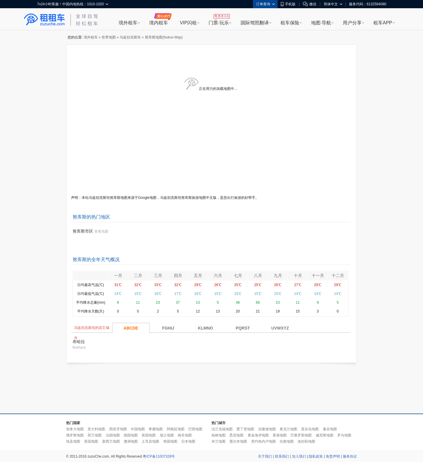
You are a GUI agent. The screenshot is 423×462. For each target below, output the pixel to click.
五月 (198, 275)
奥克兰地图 (288, 429)
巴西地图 (195, 429)
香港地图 (280, 435)
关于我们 (265, 456)
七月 (238, 275)
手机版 (288, 4)
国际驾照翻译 (255, 22)
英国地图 (149, 435)
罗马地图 (344, 435)
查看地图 (101, 231)
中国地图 (138, 429)
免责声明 (333, 456)
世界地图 (109, 37)
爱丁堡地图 (245, 429)
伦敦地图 (287, 441)
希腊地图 (156, 429)
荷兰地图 (95, 435)
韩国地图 (170, 441)
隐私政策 (316, 456)
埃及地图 (73, 441)
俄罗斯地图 (75, 435)
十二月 (338, 275)
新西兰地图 (111, 441)
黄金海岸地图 (258, 435)
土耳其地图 (150, 441)
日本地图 (188, 441)
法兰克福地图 (222, 429)
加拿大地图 (75, 429)
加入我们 (299, 456)
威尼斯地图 (324, 435)
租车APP (382, 22)
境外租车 (128, 22)
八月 (258, 275)
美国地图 (91, 441)
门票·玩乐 (219, 22)
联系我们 (282, 456)
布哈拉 (79, 341)
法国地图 (113, 435)
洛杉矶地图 (306, 441)
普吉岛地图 (310, 429)
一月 (118, 275)
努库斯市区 (83, 231)
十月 (298, 275)
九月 (278, 275)
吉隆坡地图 (267, 429)
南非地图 (185, 435)
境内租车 (158, 22)
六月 (218, 275)
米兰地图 (219, 441)
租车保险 (290, 22)
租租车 (44, 20)
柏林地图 (219, 435)
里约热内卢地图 (263, 441)
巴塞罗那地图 (301, 435)
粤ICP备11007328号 (159, 456)
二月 (138, 275)
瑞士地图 (167, 435)
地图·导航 (321, 22)
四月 (178, 275)
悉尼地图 (236, 435)
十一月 (318, 275)
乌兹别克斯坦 (130, 37)
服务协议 (350, 456)
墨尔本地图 (238, 441)
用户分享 (352, 22)
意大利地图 (96, 429)
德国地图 (131, 435)
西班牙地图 (118, 429)
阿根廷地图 (175, 429)
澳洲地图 (131, 441)
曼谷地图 (330, 429)
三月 (158, 275)
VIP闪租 (188, 22)
